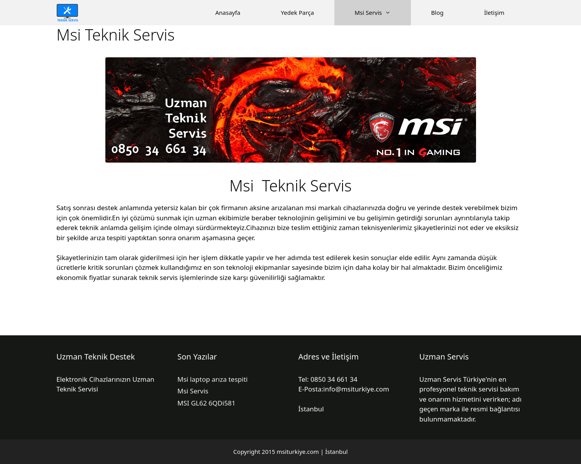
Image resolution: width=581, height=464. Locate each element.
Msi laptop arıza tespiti (213, 379)
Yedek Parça (297, 12)
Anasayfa (227, 12)
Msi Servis (383, 12)
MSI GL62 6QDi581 (207, 402)
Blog (437, 12)
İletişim (494, 12)
